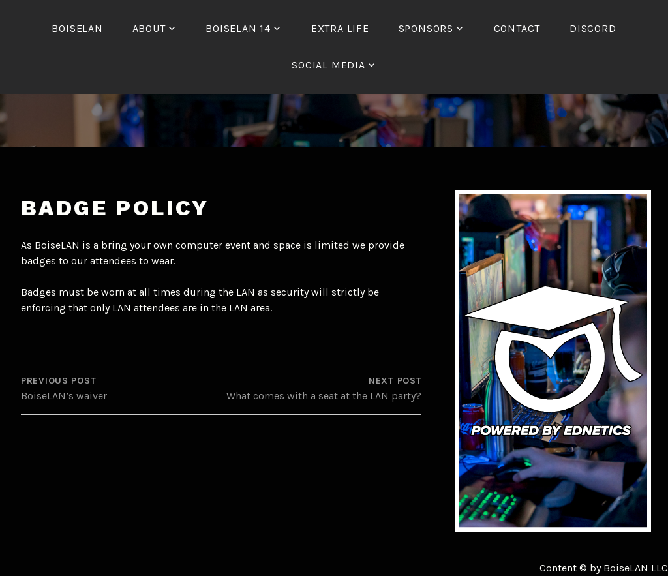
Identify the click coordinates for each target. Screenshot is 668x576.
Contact (517, 28)
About (149, 28)
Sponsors (426, 28)
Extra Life (340, 28)
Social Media (328, 65)
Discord (592, 28)
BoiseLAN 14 (238, 28)
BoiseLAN (77, 28)
